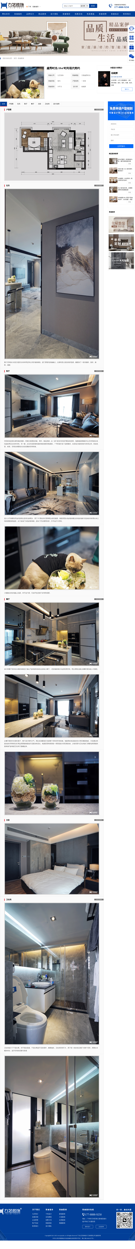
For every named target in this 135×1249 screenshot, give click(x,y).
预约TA (127, 89)
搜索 (93, 6)
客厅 (25, 104)
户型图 (11, 104)
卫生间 (47, 104)
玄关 (18, 104)
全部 (3, 104)
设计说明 (56, 104)
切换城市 (36, 6)
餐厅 (32, 104)
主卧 (39, 104)
